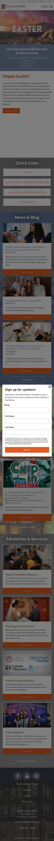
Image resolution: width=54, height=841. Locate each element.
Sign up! (27, 450)
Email (7, 405)
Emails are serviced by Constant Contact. (20, 443)
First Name (9, 416)
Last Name (9, 427)
